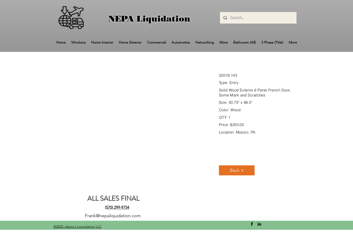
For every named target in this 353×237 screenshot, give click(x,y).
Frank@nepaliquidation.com (113, 215)
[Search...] (258, 18)
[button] (78, 42)
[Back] (237, 170)
